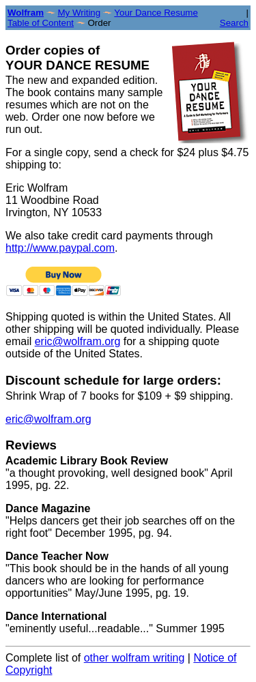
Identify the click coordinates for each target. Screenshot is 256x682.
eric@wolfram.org (78, 341)
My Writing (78, 13)
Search (234, 23)
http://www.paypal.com (60, 248)
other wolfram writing (134, 658)
